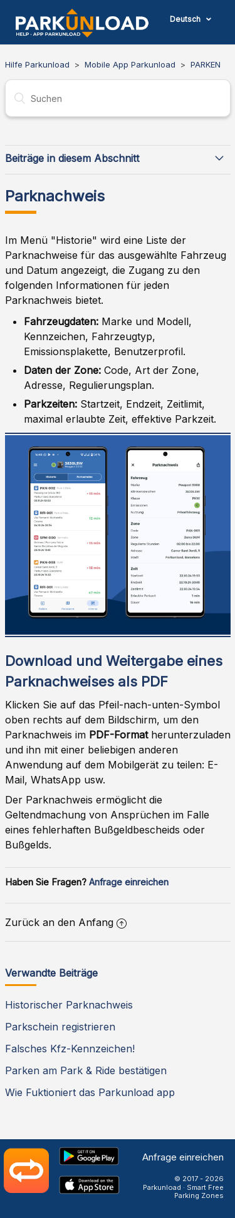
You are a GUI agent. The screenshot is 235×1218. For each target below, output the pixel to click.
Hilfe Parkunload (37, 64)
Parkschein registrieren (60, 1026)
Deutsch (186, 19)
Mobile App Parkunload (130, 64)
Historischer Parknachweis (69, 1005)
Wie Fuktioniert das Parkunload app (90, 1092)
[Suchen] (118, 98)
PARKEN (206, 64)
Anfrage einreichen (129, 882)
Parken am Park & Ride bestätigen (86, 1070)
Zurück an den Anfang (66, 922)
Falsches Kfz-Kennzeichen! (70, 1048)
